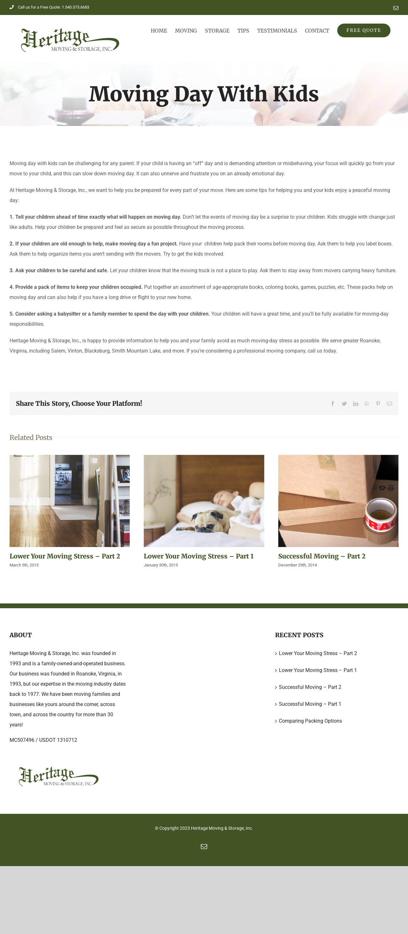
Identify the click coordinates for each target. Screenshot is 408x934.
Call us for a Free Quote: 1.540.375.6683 (49, 7)
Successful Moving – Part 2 (322, 556)
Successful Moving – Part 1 (310, 704)
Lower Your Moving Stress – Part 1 (198, 556)
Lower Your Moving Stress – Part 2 (65, 556)
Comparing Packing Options (310, 721)
